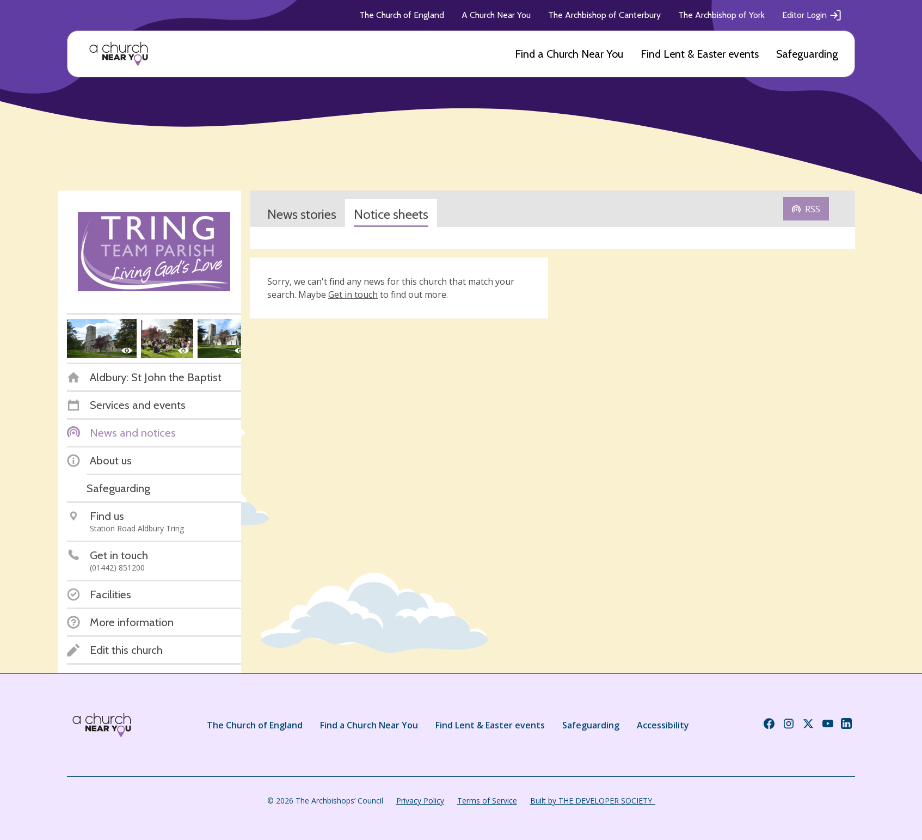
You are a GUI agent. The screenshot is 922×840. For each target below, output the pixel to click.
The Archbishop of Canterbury (604, 15)
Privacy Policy (420, 800)
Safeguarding (807, 53)
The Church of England (401, 15)
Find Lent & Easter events (700, 53)
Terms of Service (487, 800)
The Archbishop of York (721, 15)
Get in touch (353, 295)
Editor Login (812, 15)
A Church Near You (496, 15)
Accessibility (663, 725)
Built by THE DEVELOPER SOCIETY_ (592, 800)
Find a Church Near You (569, 53)
